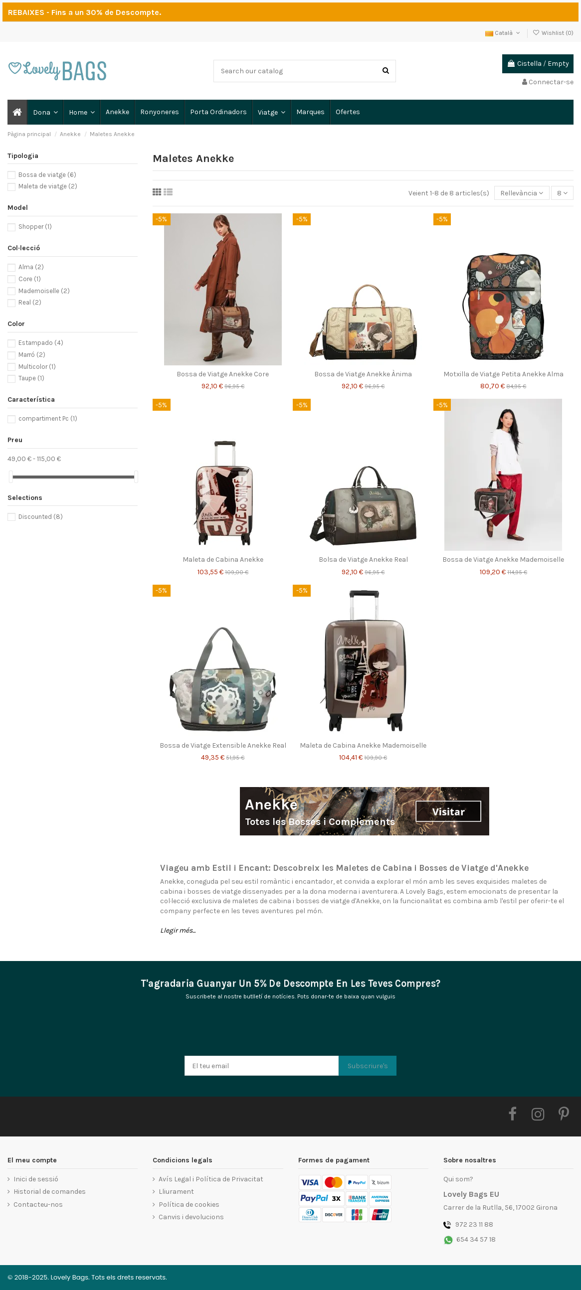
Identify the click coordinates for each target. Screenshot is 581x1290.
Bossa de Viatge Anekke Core (223, 374)
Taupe (31, 378)
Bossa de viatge (47, 174)
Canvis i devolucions (191, 1217)
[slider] (11, 477)
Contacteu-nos (38, 1204)
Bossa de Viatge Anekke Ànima (363, 374)
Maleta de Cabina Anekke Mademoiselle (363, 745)
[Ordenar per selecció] (521, 193)
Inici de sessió (35, 1179)
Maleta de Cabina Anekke (223, 559)
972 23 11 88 (474, 1224)
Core (29, 279)
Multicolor (37, 366)
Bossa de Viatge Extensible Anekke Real (223, 745)
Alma (31, 267)
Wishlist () (553, 32)
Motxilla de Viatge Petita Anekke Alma (503, 374)
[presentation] (260, 1031)
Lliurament (176, 1191)
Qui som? (458, 1179)
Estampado (40, 342)
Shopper (35, 226)
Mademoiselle (44, 291)
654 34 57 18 (476, 1239)
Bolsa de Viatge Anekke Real (363, 559)
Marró (31, 354)
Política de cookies (189, 1204)
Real (29, 302)
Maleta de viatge (47, 186)
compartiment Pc (47, 418)
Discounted (40, 516)
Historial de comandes (49, 1191)
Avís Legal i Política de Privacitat (211, 1179)
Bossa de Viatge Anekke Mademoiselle (503, 559)
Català (503, 32)
